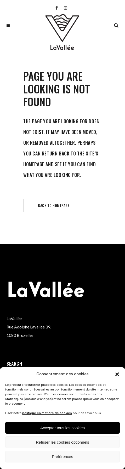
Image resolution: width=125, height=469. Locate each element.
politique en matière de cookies (47, 413)
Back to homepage (53, 205)
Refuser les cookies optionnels (62, 442)
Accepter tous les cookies (62, 428)
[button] (117, 374)
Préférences (62, 456)
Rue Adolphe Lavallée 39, (29, 326)
